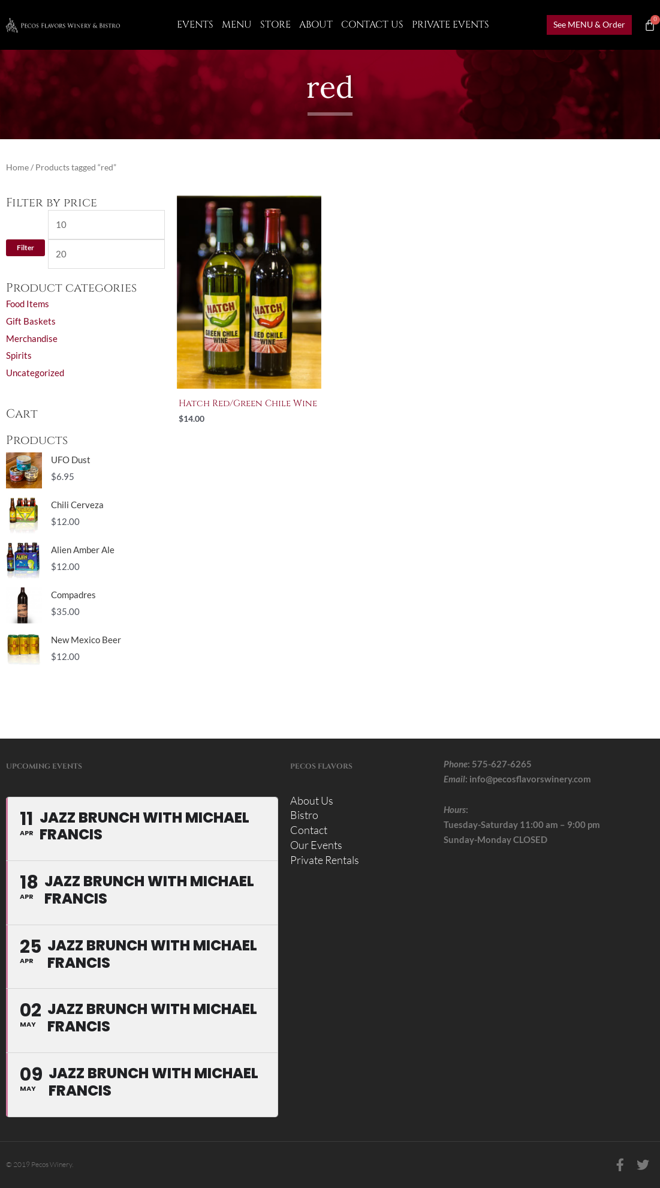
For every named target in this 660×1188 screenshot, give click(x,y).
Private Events (450, 24)
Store (275, 24)
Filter (25, 247)
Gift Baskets (31, 321)
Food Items (27, 303)
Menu (237, 24)
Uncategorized (35, 372)
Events (195, 24)
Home (17, 167)
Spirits (19, 355)
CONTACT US (372, 24)
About (316, 24)
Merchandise (32, 338)
